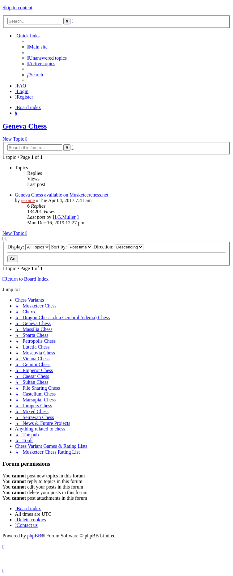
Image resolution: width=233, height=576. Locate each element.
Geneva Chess (24, 126)
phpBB (34, 535)
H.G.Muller (64, 217)
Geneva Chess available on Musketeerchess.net (61, 194)
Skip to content (17, 7)
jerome (28, 200)
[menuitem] (37, 46)
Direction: (118, 246)
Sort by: (71, 246)
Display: (28, 246)
